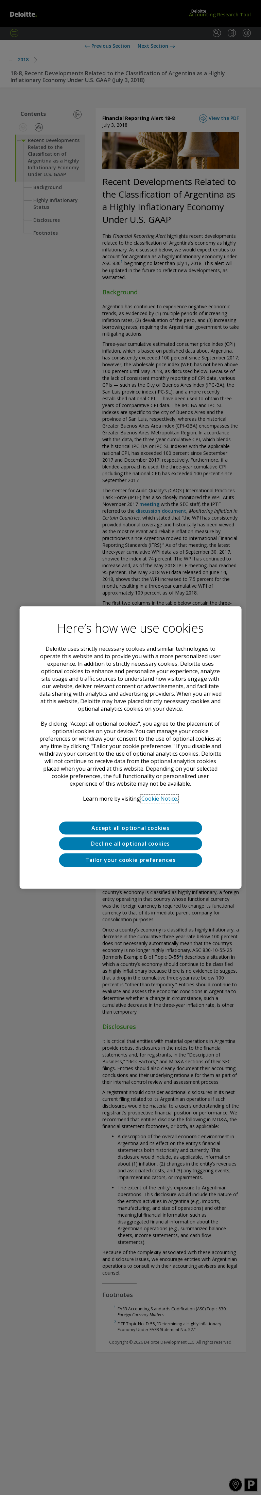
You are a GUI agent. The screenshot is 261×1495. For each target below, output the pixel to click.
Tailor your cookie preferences (130, 860)
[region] (131, 747)
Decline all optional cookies (130, 844)
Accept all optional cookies (130, 828)
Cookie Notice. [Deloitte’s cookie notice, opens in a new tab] (159, 798)
